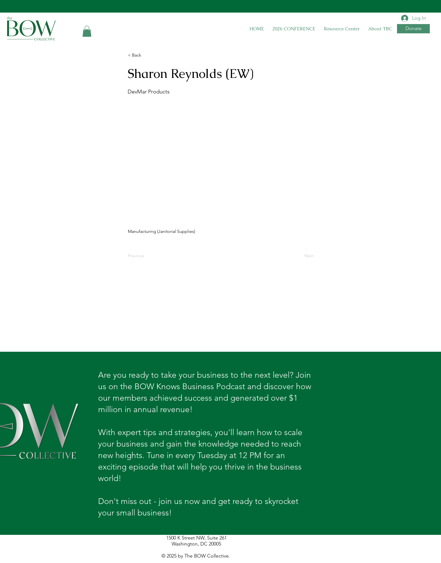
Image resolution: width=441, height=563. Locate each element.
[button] (87, 31)
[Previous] (146, 255)
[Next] (300, 255)
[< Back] (146, 55)
